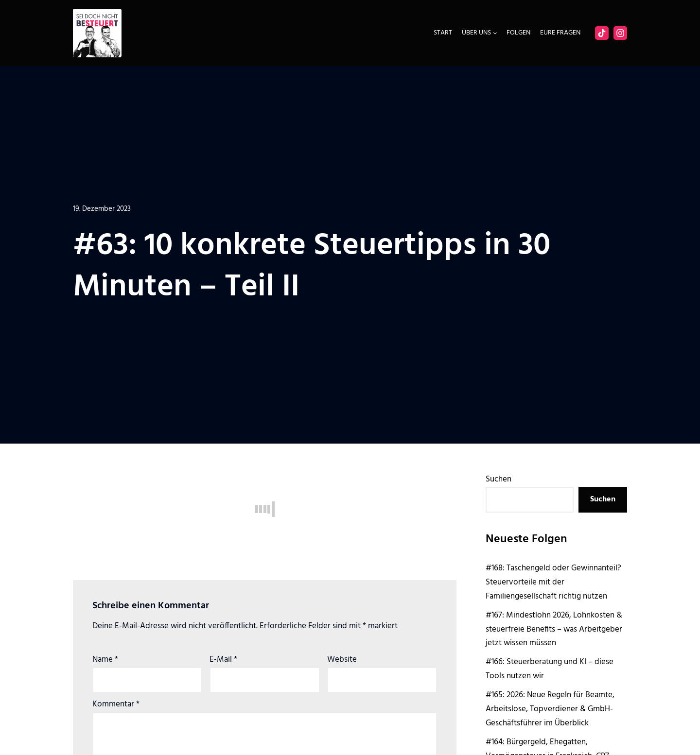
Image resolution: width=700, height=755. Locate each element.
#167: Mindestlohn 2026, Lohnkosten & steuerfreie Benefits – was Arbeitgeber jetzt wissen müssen (554, 629)
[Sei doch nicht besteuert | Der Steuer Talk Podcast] (97, 33)
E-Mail (223, 659)
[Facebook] (602, 33)
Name (105, 659)
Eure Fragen (560, 33)
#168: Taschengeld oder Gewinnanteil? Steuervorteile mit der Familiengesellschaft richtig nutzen (553, 582)
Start (443, 33)
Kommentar (116, 704)
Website (342, 659)
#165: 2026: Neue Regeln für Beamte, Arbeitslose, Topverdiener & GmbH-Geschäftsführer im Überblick (550, 709)
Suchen (498, 479)
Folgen (518, 33)
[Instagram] (620, 33)
